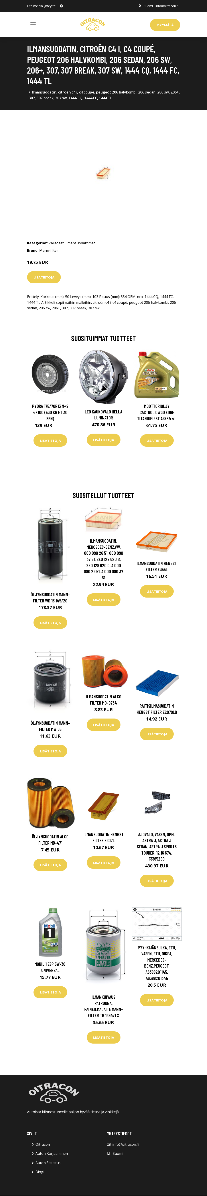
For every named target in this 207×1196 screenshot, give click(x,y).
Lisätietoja (44, 277)
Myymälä (165, 25)
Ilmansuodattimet (80, 243)
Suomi (148, 6)
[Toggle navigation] (33, 24)
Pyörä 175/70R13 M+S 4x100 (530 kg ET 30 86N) (50, 412)
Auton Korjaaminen (51, 1153)
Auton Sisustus (48, 1162)
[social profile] (61, 6)
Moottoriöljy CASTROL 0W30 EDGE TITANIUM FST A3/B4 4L (156, 412)
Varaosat (56, 243)
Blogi (39, 1171)
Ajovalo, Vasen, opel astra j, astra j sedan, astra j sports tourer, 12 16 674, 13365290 (157, 846)
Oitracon (42, 1144)
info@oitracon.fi (167, 6)
